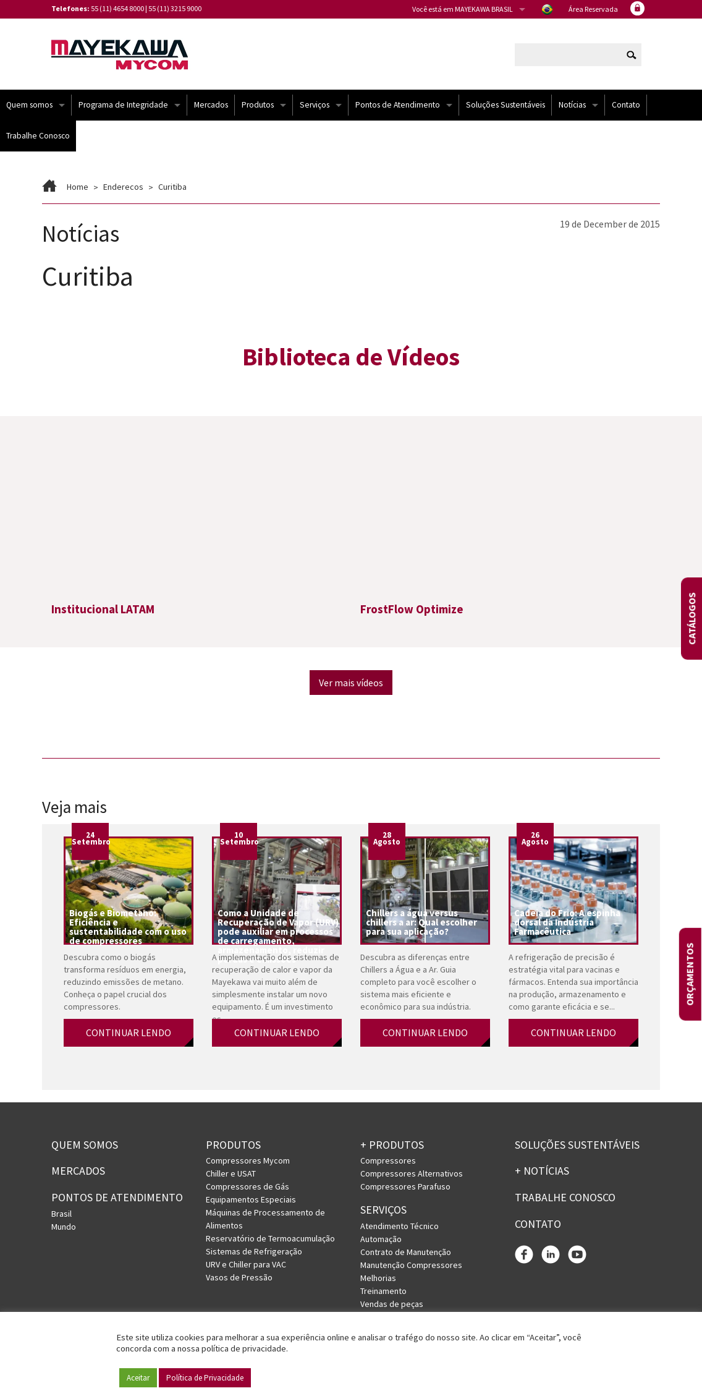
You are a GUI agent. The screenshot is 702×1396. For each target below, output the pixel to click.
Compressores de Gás (247, 1186)
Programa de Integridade (123, 105)
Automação (381, 1239)
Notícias (572, 105)
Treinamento (383, 1290)
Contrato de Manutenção (405, 1252)
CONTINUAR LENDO (128, 1032)
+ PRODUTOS (392, 1145)
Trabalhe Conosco (38, 135)
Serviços (314, 105)
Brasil (61, 1213)
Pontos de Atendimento (397, 105)
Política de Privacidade (204, 1378)
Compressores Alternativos (411, 1173)
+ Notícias (542, 1171)
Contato (626, 105)
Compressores (388, 1160)
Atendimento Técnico (399, 1226)
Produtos (258, 105)
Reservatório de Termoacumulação (270, 1238)
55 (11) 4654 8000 (117, 8)
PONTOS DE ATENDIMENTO (117, 1197)
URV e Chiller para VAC (246, 1264)
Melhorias (378, 1277)
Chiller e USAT (231, 1173)
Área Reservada (593, 9)
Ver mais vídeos (351, 682)
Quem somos (29, 105)
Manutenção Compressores (411, 1264)
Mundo (63, 1226)
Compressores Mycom (248, 1160)
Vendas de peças (391, 1303)
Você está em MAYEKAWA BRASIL (462, 9)
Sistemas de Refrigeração (254, 1251)
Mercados (211, 105)
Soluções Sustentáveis (505, 105)
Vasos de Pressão (239, 1277)
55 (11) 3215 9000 (174, 8)
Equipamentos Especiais (251, 1199)
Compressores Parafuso (405, 1186)
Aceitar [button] (138, 1378)
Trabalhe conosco (565, 1197)
